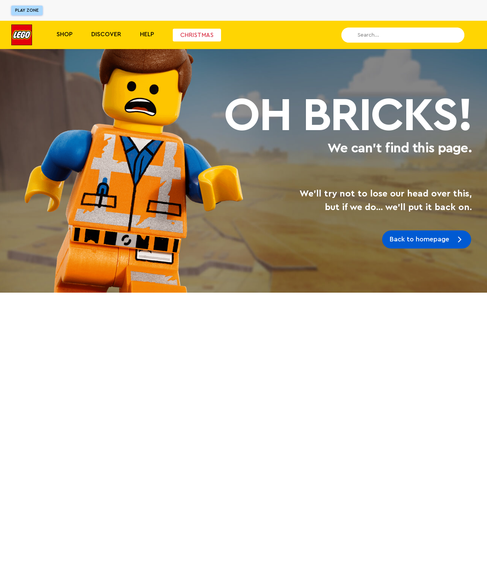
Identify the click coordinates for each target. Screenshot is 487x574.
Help (147, 34)
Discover (106, 34)
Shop (64, 34)
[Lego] (21, 35)
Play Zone (27, 10)
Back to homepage (419, 239)
